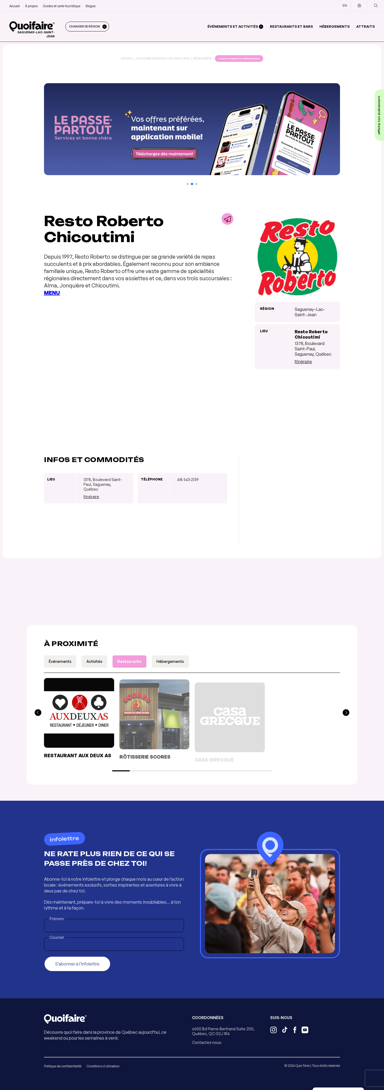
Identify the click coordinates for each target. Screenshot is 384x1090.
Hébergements (334, 26)
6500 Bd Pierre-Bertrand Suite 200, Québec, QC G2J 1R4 (223, 1031)
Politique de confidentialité (62, 1066)
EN (345, 5)
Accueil (14, 6)
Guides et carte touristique (61, 6)
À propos (31, 6)
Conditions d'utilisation (103, 1066)
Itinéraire (303, 361)
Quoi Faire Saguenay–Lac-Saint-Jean (163, 58)
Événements (60, 661)
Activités (94, 661)
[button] (188, 184)
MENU (52, 292)
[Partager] (227, 219)
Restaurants (202, 58)
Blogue (90, 6)
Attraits (365, 26)
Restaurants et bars (291, 26)
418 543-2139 (188, 479)
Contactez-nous (206, 1042)
